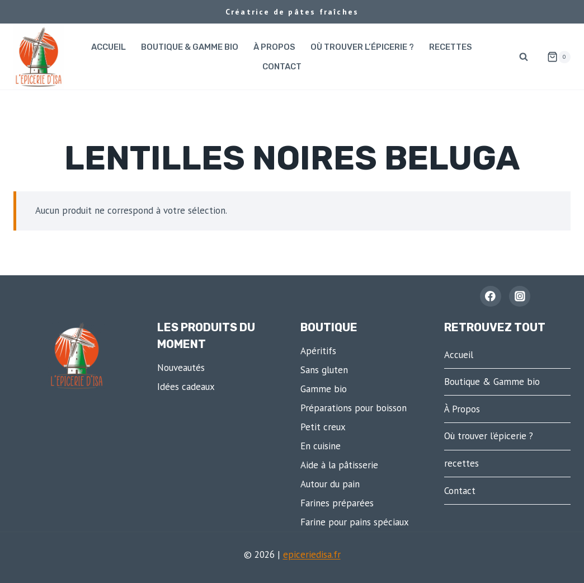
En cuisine (320, 446)
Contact (282, 67)
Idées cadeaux (186, 386)
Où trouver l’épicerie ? (362, 47)
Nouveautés (181, 367)
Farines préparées (337, 503)
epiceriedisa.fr (312, 554)
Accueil (108, 47)
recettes (450, 47)
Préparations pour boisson (353, 408)
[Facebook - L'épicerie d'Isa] (490, 296)
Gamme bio (323, 389)
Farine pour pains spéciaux (354, 522)
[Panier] (554, 57)
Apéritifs (318, 351)
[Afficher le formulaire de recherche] (524, 57)
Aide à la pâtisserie (339, 465)
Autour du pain (330, 484)
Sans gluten (324, 370)
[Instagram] (519, 296)
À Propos (274, 47)
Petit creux (323, 427)
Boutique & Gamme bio (189, 47)
